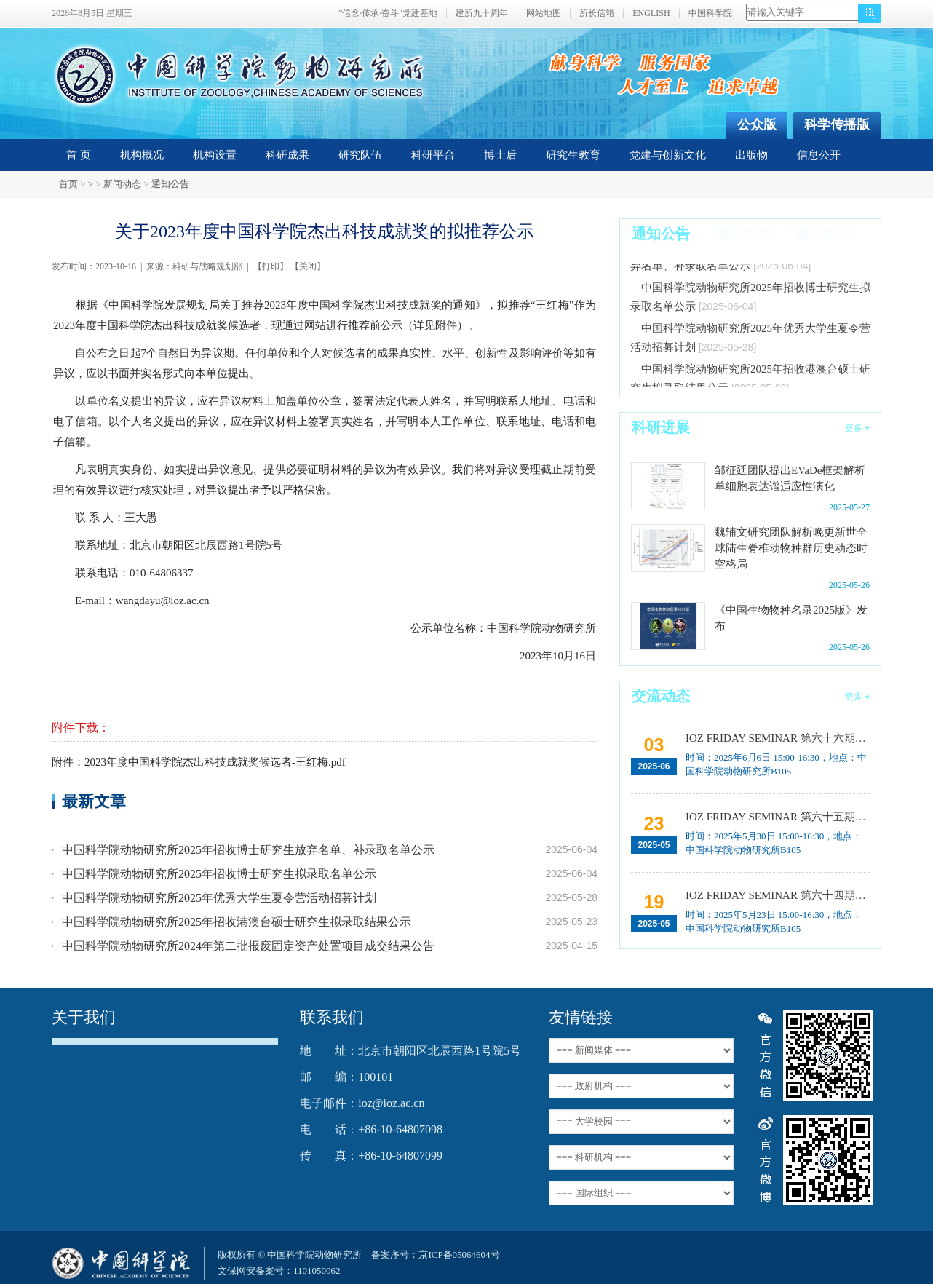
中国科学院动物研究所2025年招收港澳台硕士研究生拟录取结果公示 (236, 922)
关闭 (308, 266)
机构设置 (215, 155)
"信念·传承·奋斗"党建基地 (387, 13)
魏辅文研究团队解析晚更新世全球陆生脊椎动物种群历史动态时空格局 (791, 548)
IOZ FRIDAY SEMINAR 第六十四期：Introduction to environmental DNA (776, 895)
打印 (270, 266)
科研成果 (287, 155)
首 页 (78, 155)
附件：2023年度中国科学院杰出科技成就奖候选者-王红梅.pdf (199, 762)
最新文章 (94, 801)
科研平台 (433, 155)
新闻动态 (122, 183)
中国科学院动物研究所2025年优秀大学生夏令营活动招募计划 (219, 898)
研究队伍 (360, 155)
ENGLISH (651, 13)
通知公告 (170, 183)
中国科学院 (710, 13)
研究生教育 (573, 155)
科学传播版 (837, 124)
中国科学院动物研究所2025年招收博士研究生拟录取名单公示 (219, 874)
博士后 (500, 155)
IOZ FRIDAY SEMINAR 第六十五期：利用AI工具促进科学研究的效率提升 (776, 817)
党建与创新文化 (668, 155)
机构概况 (142, 155)
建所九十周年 (482, 13)
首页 (68, 183)
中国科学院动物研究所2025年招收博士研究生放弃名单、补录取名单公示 (248, 850)
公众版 (757, 124)
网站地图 (543, 13)
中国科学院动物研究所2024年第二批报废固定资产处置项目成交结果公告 (248, 946)
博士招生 (742, 234)
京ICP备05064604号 (458, 1254)
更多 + (857, 428)
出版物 (751, 155)
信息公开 (819, 155)
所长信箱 (596, 13)
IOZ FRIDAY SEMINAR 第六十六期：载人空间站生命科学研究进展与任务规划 (776, 738)
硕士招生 (824, 234)
